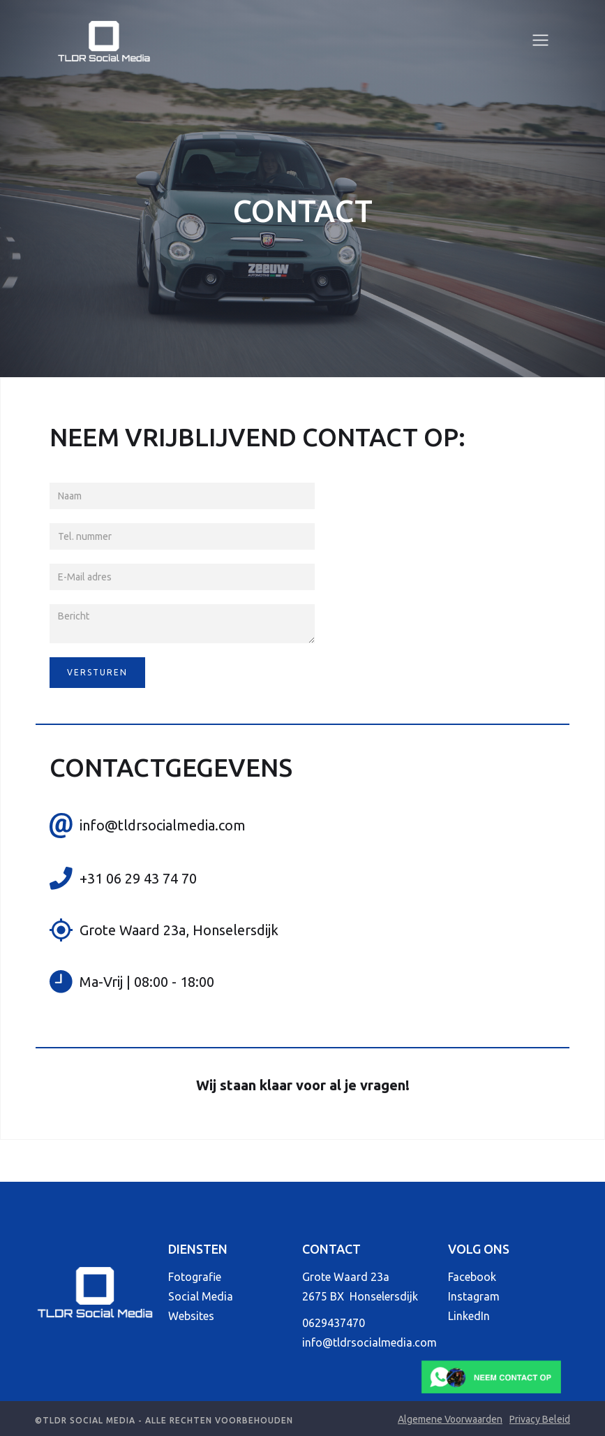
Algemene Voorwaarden (450, 1419)
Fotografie (194, 1276)
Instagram (474, 1296)
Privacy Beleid (539, 1419)
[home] (105, 40)
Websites (191, 1316)
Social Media (200, 1296)
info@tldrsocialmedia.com (369, 1342)
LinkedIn (469, 1316)
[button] (540, 40)
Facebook (472, 1276)
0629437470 (333, 1323)
